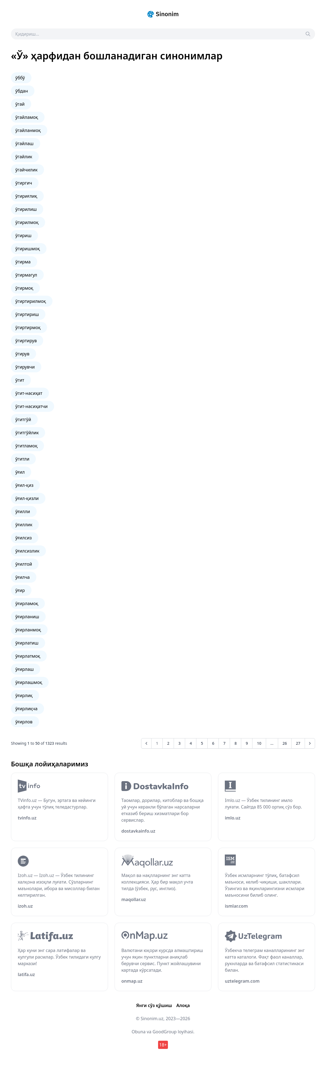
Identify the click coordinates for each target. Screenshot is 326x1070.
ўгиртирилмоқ (30, 301)
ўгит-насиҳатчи (31, 406)
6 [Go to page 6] (213, 743)
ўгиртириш (27, 314)
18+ (163, 1045)
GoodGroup (165, 1032)
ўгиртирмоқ (27, 327)
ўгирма (23, 262)
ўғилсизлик (27, 551)
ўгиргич (23, 183)
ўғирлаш (24, 669)
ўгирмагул (26, 275)
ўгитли (22, 459)
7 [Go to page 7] (224, 743)
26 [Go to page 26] (285, 743)
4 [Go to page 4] (191, 743)
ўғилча (22, 577)
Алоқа (183, 1005)
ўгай (20, 104)
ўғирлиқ (24, 695)
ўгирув (22, 354)
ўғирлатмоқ (27, 656)
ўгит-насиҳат (28, 393)
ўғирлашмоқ (28, 682)
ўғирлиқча (26, 709)
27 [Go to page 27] (298, 743)
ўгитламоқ (26, 446)
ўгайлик (23, 157)
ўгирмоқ (24, 288)
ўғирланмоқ (28, 630)
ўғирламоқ (26, 603)
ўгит (19, 380)
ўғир (20, 590)
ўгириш (23, 235)
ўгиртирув (26, 341)
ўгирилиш (26, 209)
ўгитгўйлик (27, 433)
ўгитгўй (23, 419)
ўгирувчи (25, 367)
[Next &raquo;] (310, 743)
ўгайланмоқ (28, 130)
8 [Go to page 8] (235, 743)
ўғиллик (23, 525)
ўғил (20, 472)
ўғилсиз (23, 538)
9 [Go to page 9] (247, 743)
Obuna (138, 1032)
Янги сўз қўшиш (154, 1005)
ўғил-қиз (24, 485)
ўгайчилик (26, 170)
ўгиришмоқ (27, 249)
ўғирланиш (27, 617)
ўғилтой (23, 564)
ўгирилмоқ (27, 222)
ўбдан (21, 91)
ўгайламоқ (26, 117)
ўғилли (22, 511)
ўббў (20, 78)
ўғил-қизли (27, 498)
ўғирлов (24, 722)
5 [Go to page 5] (202, 743)
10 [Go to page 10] (259, 743)
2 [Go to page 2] (168, 743)
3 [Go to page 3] (179, 743)
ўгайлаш (24, 143)
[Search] (308, 33)
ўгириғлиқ (26, 196)
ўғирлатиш (27, 643)
